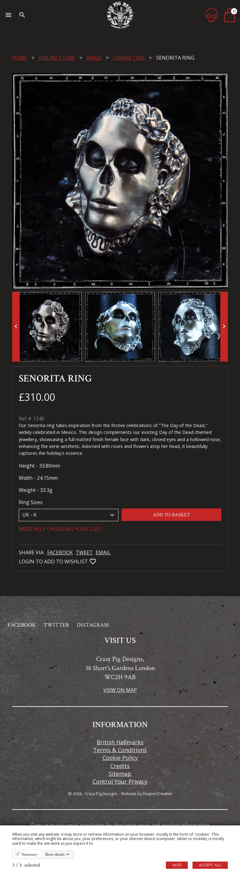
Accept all (210, 865)
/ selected (26, 865)
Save (177, 865)
